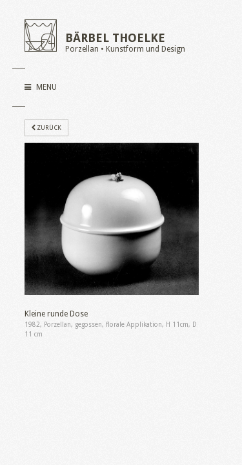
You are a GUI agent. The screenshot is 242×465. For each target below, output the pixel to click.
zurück (46, 128)
